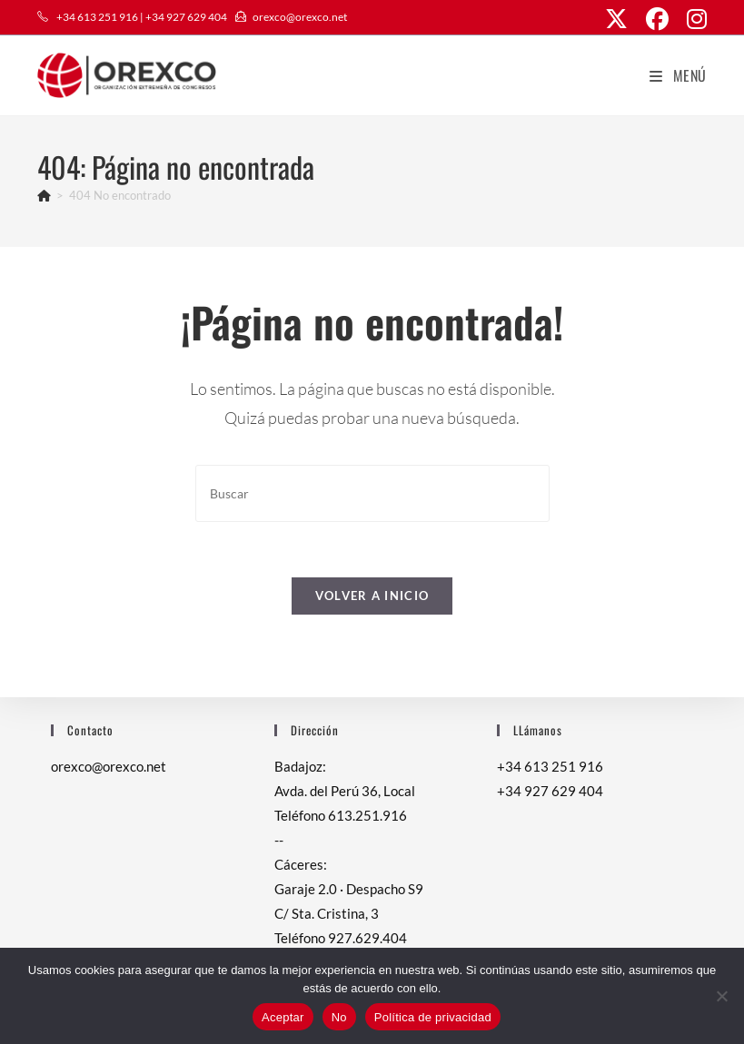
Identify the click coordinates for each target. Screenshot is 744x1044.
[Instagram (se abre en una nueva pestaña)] (692, 19)
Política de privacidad (432, 1017)
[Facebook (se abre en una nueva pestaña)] (657, 19)
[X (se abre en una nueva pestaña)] (616, 19)
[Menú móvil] (678, 75)
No (339, 1017)
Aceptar (283, 1017)
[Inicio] (44, 195)
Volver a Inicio (372, 595)
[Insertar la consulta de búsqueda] (372, 493)
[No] (721, 996)
